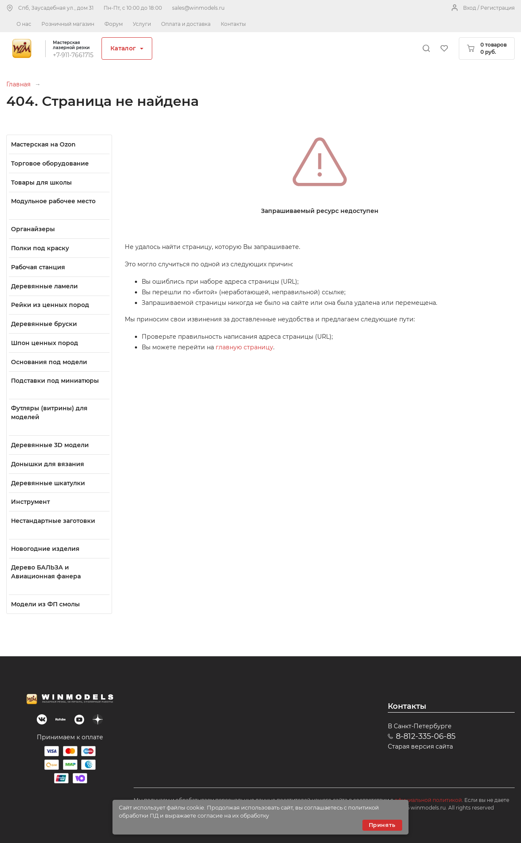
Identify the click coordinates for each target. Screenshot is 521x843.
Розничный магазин (67, 24)
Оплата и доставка (186, 24)
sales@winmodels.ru (198, 8)
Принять (382, 825)
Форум (113, 24)
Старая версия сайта (420, 746)
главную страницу (244, 347)
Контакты (233, 24)
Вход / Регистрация (489, 8)
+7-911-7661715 (73, 55)
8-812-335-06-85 (425, 736)
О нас (23, 24)
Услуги (142, 24)
